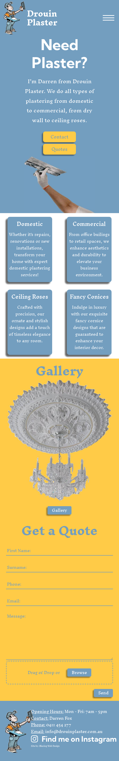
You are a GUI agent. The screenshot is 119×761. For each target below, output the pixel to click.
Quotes (59, 149)
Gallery (59, 510)
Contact (59, 136)
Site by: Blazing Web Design (45, 746)
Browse (79, 672)
